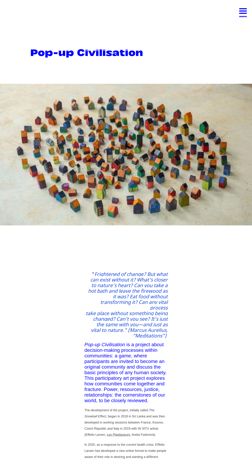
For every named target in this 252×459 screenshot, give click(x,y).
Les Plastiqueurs (118, 434)
